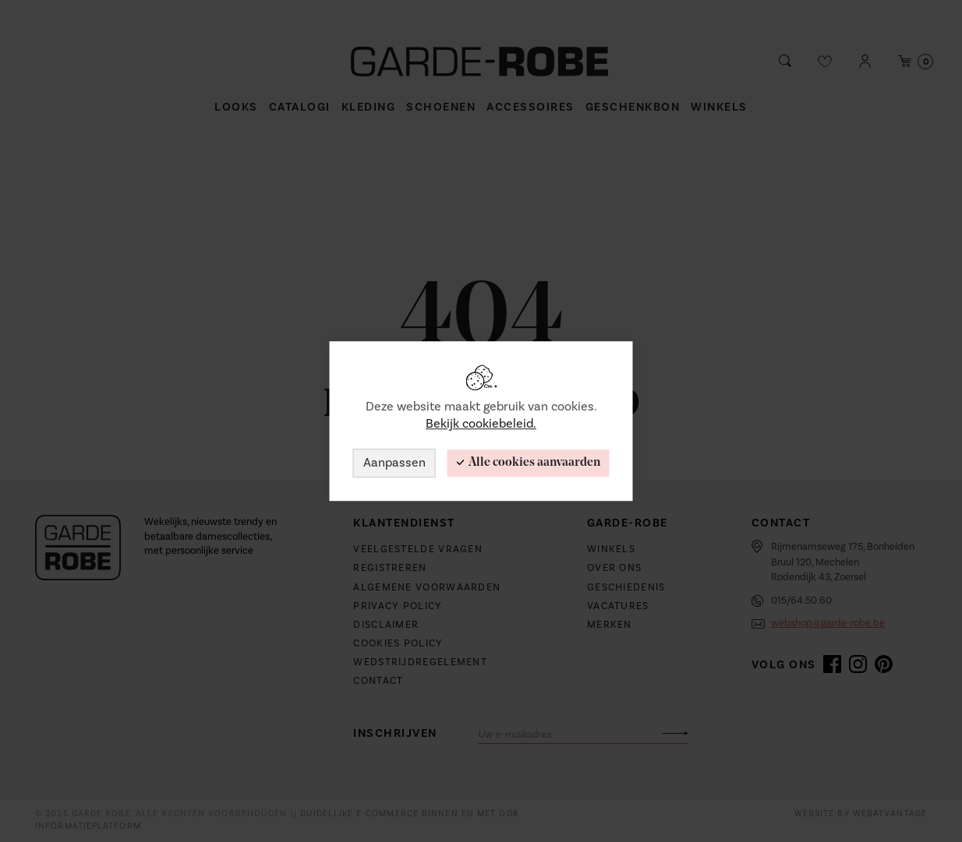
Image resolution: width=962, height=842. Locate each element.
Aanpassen (394, 462)
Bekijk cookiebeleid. (481, 424)
